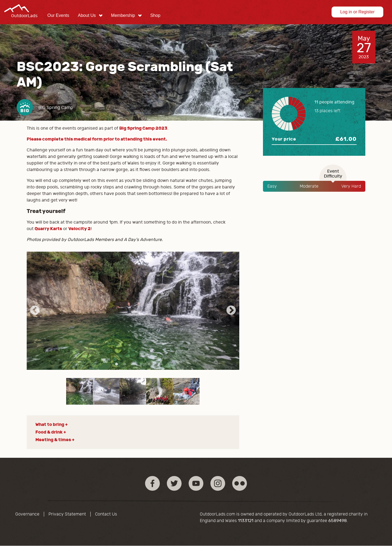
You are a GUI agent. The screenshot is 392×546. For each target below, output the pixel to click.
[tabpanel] (133, 311)
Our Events (58, 15)
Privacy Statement (67, 514)
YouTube (196, 483)
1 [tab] (116, 364)
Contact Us (106, 514)
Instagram (217, 483)
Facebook (152, 483)
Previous (34, 310)
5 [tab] (149, 364)
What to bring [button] (49, 424)
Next (231, 310)
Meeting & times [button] (53, 439)
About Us (87, 15)
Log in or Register (357, 12)
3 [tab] (133, 364)
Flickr (239, 483)
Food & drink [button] (49, 432)
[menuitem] (58, 15)
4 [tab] (141, 364)
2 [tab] (124, 364)
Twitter (174, 483)
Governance (27, 514)
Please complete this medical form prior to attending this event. (97, 139)
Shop (155, 15)
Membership (123, 15)
